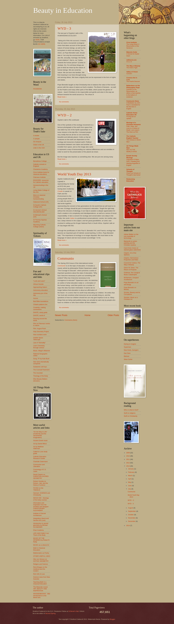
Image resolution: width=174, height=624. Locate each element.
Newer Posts (61, 315)
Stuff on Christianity (130, 416)
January (131, 469)
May (129, 482)
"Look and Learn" (39, 281)
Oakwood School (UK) (41, 202)
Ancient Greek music (40, 440)
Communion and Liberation (39, 465)
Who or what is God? (131, 410)
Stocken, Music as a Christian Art (131, 298)
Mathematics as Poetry (41, 553)
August (130, 508)
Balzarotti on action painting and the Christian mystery (130, 243)
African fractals (38, 284)
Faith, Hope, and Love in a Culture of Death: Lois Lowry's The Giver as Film (132, 129)
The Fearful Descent (133, 81)
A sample (36, 139)
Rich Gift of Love (39, 574)
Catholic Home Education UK (131, 114)
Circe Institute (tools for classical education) (41, 173)
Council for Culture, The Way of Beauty (132, 264)
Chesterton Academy (40, 169)
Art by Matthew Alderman (38, 447)
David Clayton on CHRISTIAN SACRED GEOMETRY (41, 476)
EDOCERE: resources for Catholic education (41, 181)
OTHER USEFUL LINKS (41, 556)
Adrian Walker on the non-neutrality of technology (131, 236)
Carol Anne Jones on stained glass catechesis (132, 249)
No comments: (64, 102)
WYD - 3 (64, 28)
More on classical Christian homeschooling (39, 197)
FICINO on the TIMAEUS (38, 489)
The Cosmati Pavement (41, 370)
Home (87, 315)
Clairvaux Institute (39, 177)
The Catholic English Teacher (132, 137)
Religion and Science (40, 564)
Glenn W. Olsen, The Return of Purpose (131, 268)
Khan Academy (38, 530)
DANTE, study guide (40, 312)
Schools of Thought (130, 170)
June (130, 486)
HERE (37, 40)
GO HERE (41, 44)
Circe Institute (131, 42)
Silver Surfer (128, 359)
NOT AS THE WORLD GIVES (131, 150)
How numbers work (40, 334)
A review (36, 135)
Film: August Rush (39, 328)
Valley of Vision (132, 72)
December (132, 521)
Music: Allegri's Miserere (41, 351)
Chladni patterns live (40, 304)
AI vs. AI (129, 62)
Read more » (62, 97)
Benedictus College (40, 161)
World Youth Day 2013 (74, 174)
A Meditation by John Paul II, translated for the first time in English (133, 106)
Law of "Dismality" (39, 343)
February (131, 472)
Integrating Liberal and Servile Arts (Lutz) (41, 519)
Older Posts (113, 315)
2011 (128, 459)
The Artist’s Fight (131, 68)
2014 (128, 525)
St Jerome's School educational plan (40, 211)
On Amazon (37, 142)
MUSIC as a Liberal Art (41, 545)
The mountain (38, 373)
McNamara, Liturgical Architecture (131, 278)
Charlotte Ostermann (40, 461)
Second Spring (50, 613)
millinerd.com (131, 60)
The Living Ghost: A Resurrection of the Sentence (132, 46)
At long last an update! (131, 117)
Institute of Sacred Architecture (39, 514)
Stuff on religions (129, 413)
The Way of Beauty (133, 66)
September (132, 511)
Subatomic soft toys (40, 367)
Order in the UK (38, 145)
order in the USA (39, 148)
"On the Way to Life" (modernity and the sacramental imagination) (40, 434)
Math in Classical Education (39, 549)
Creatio (60, 191)
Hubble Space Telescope (38, 338)
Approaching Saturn (40, 287)
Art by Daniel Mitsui (40, 444)
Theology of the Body (40, 376)
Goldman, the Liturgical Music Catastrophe (132, 273)
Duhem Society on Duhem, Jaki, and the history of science (40, 483)
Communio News (132, 101)
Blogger (112, 619)
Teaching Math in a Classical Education (40, 583)
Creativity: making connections (39, 308)
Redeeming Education (130, 180)
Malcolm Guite (131, 52)
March (130, 475)
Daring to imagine (130, 344)
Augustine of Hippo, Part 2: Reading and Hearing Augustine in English (133, 162)
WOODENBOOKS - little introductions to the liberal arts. (41, 595)
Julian (72, 218)
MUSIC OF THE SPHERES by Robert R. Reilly (41, 540)
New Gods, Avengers (131, 350)
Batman (126, 356)
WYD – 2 (65, 115)
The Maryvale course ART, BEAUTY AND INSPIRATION (40, 589)
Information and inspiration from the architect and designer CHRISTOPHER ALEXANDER (41, 506)
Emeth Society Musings (131, 157)
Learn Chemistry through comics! (39, 346)
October (131, 515)
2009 (128, 453)
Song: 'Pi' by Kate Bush (41, 359)
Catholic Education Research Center (39, 457)
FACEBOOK (37, 89)
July (129, 489)
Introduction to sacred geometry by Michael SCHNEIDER (40, 525)
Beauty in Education (62, 10)
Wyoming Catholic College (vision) (39, 225)
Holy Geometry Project (41, 331)
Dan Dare (127, 353)
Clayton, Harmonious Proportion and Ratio (131, 259)
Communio (66, 258)
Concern (129, 73)
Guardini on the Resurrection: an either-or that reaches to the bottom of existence (133, 93)
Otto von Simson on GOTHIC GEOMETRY (41, 560)
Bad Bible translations (40, 301)
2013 (128, 466)
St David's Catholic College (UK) (39, 206)
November (132, 518)
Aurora (35, 298)
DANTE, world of (39, 315)
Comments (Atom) (71, 320)
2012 (128, 463)
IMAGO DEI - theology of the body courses (41, 499)
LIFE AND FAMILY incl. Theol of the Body (41, 534)
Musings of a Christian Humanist (133, 123)
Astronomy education (40, 290)
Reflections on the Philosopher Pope (133, 86)
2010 (128, 456)
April (130, 479)
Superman (127, 347)
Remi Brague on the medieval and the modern (40, 569)
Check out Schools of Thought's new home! (133, 174)
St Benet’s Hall (73, 611)
